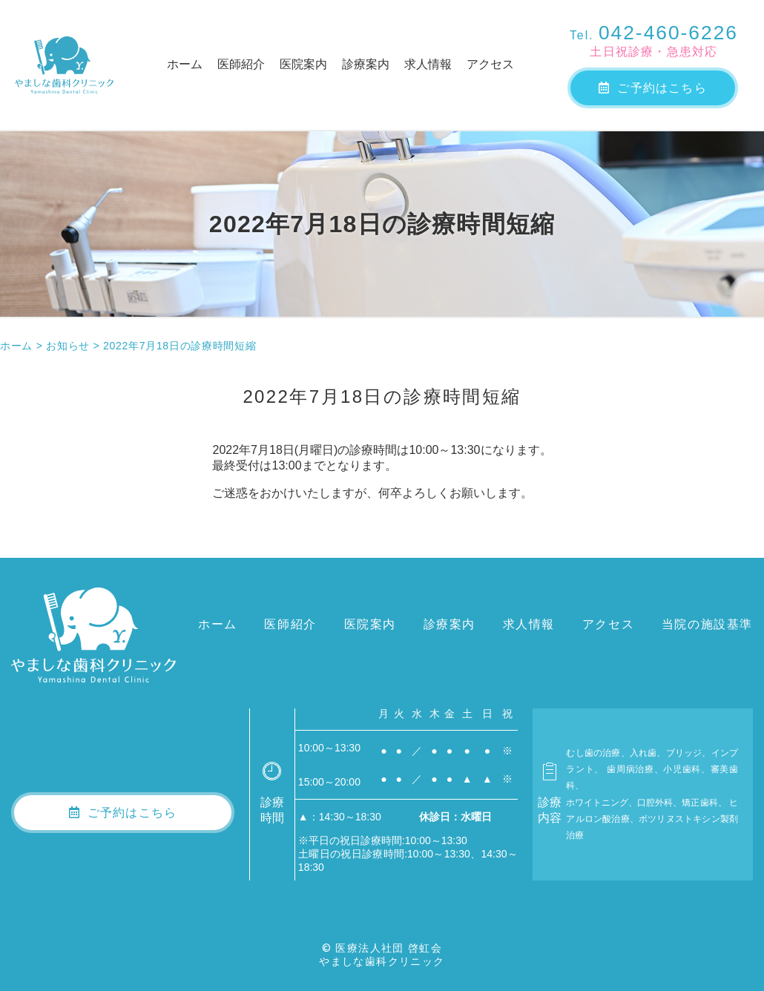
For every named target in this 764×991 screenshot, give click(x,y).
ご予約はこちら (653, 88)
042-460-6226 (654, 33)
